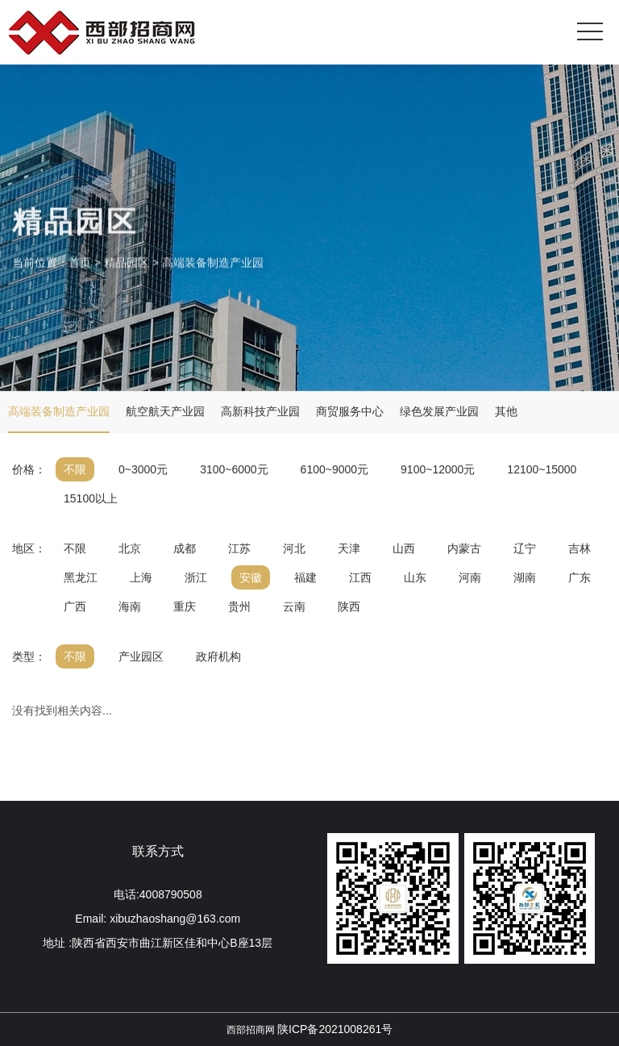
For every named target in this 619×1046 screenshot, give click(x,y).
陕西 (349, 606)
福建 (305, 577)
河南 (470, 577)
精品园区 (126, 274)
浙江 (196, 577)
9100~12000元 (438, 469)
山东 (415, 577)
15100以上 (91, 498)
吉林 (579, 548)
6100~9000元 (334, 469)
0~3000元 (143, 469)
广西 (75, 606)
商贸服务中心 (350, 411)
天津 (349, 548)
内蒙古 (464, 548)
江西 (360, 577)
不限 (75, 469)
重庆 (184, 606)
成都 (184, 548)
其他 (506, 411)
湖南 (524, 577)
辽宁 (524, 548)
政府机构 (218, 656)
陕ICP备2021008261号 (335, 1029)
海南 (129, 606)
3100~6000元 (234, 469)
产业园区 (141, 656)
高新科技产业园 (260, 411)
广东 (579, 577)
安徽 (250, 577)
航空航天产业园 (165, 411)
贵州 (239, 606)
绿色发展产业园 (439, 411)
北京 (129, 548)
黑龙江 (81, 577)
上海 (141, 577)
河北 (294, 548)
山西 (404, 548)
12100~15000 (541, 469)
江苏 (239, 548)
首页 (80, 274)
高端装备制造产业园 (213, 274)
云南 (294, 606)
